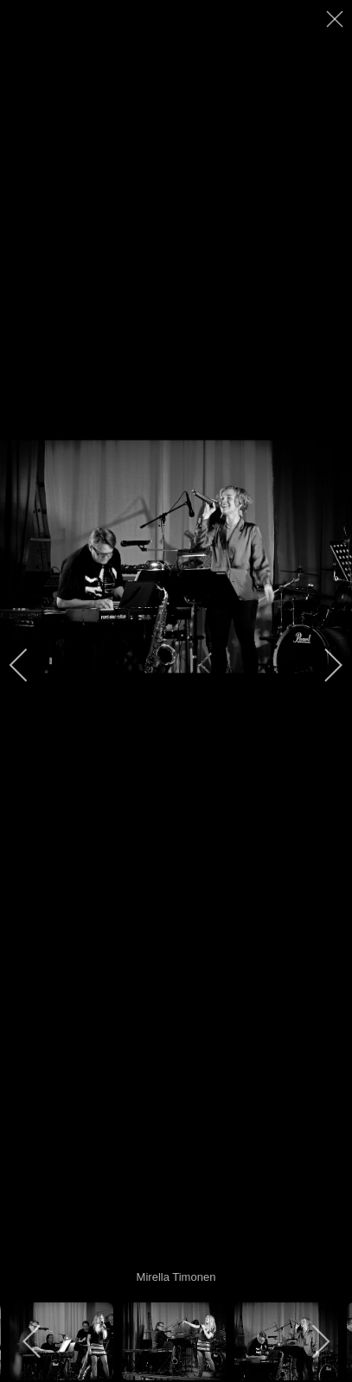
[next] (321, 665)
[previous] (30, 665)
